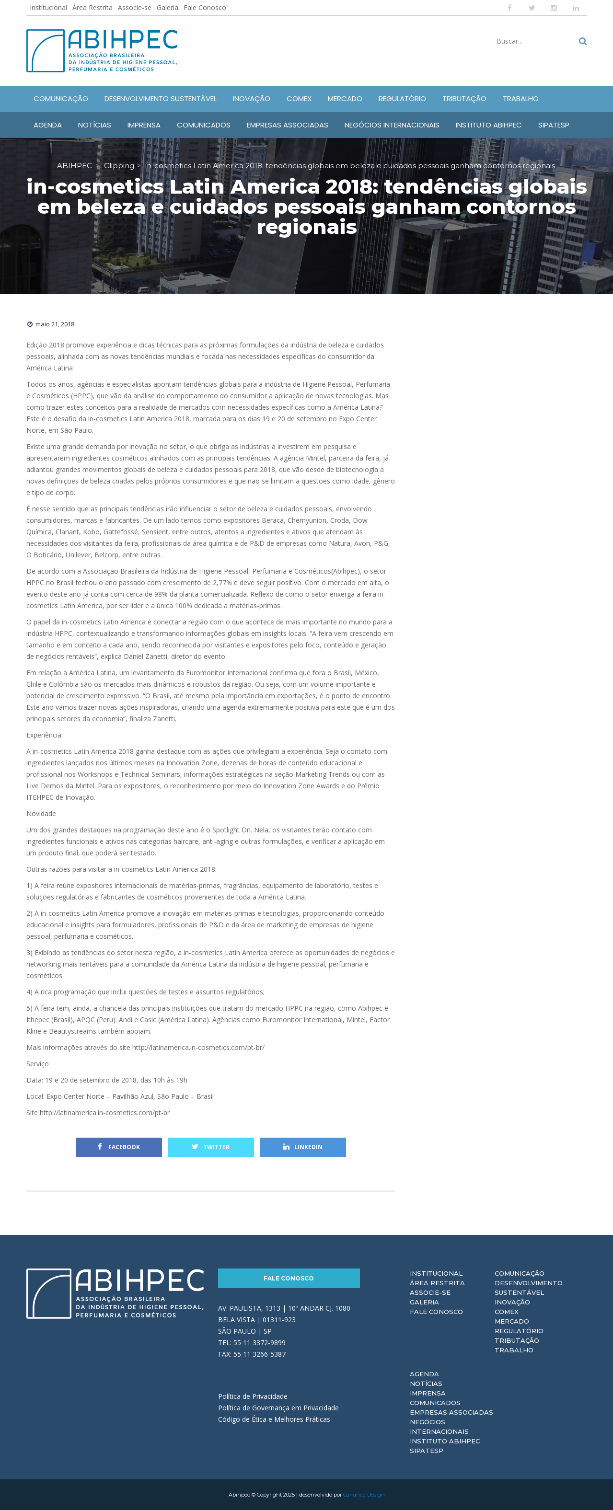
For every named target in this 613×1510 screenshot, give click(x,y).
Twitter (211, 1147)
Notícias (426, 1383)
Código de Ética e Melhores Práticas (274, 1419)
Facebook (119, 1147)
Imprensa (428, 1393)
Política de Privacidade (253, 1396)
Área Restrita (92, 7)
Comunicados (435, 1402)
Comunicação (519, 1273)
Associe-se (134, 7)
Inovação (512, 1302)
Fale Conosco (205, 7)
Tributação (517, 1340)
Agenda (424, 1374)
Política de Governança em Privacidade (278, 1407)
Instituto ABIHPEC (445, 1441)
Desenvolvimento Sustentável (529, 1287)
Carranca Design (364, 1494)
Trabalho (514, 1350)
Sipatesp (426, 1450)
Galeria (167, 7)
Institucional (48, 7)
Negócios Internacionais (439, 1426)
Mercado (512, 1321)
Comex (507, 1311)
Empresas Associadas (451, 1412)
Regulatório (519, 1331)
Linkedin (303, 1147)
